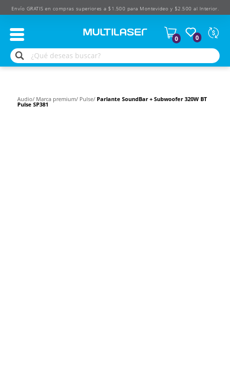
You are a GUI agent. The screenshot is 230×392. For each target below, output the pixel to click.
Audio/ (26, 99)
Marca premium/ (57, 99)
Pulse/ (88, 99)
